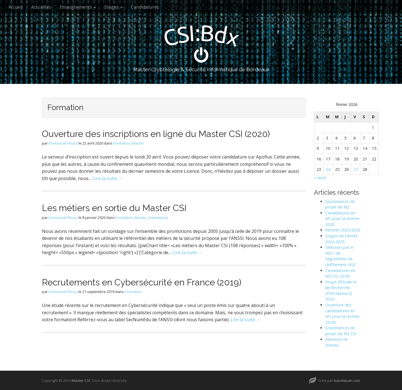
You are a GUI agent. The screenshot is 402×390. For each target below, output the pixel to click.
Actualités (41, 7)
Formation (121, 143)
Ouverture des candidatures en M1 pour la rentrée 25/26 (342, 313)
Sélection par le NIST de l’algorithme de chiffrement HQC (340, 256)
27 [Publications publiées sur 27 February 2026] (355, 169)
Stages (113, 7)
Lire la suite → (108, 178)
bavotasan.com (347, 380)
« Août (320, 177)
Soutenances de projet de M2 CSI (340, 330)
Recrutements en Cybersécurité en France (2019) (141, 282)
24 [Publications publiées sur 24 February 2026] (328, 169)
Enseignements (78, 7)
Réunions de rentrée (336, 342)
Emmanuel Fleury (63, 143)
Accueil (15, 7)
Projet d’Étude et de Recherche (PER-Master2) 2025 (341, 290)
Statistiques (158, 217)
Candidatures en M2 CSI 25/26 (340, 273)
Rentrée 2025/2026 (342, 230)
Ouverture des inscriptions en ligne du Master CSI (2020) (156, 134)
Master (138, 143)
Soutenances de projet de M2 (340, 204)
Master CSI (81, 380)
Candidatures (145, 7)
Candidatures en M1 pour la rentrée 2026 (342, 218)
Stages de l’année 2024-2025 (341, 238)
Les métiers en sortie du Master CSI (114, 208)
